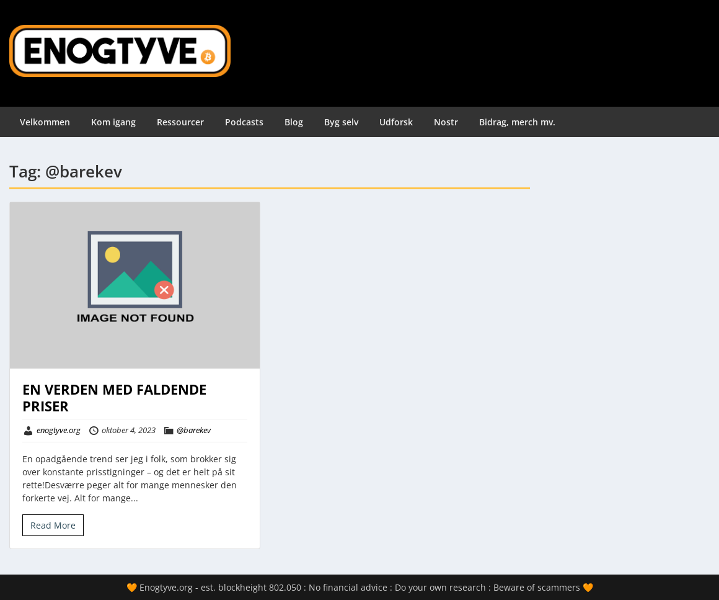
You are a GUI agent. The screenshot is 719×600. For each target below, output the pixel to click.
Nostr (446, 122)
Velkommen (45, 122)
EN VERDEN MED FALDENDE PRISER (114, 397)
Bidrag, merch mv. (517, 122)
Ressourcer (180, 122)
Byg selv (341, 122)
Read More (53, 525)
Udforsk (396, 122)
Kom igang (113, 122)
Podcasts (244, 122)
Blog (294, 122)
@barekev (194, 430)
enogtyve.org (59, 430)
